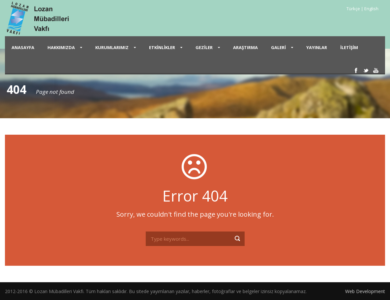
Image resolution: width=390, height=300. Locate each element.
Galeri (278, 47)
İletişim (349, 47)
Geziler (204, 47)
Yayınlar (316, 47)
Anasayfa (23, 47)
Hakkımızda (61, 47)
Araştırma (245, 47)
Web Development (365, 291)
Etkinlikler (162, 47)
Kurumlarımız (112, 47)
